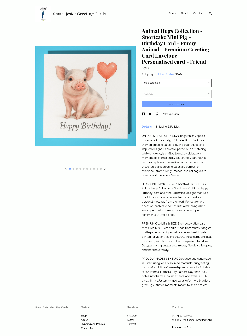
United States (165, 74)
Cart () (198, 13)
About (184, 13)
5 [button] (84, 169)
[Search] (210, 14)
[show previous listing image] (66, 169)
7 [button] (90, 169)
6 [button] (87, 169)
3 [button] (77, 169)
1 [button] (70, 169)
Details (147, 126)
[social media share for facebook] (143, 114)
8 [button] (94, 169)
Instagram (132, 315)
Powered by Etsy (181, 327)
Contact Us (87, 328)
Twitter (130, 320)
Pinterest (131, 324)
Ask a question (171, 114)
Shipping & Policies (168, 126)
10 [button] (101, 169)
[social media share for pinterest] (157, 114)
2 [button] (73, 169)
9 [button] (97, 169)
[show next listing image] (105, 169)
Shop (172, 13)
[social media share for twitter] (150, 114)
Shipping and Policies (93, 324)
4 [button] (80, 169)
